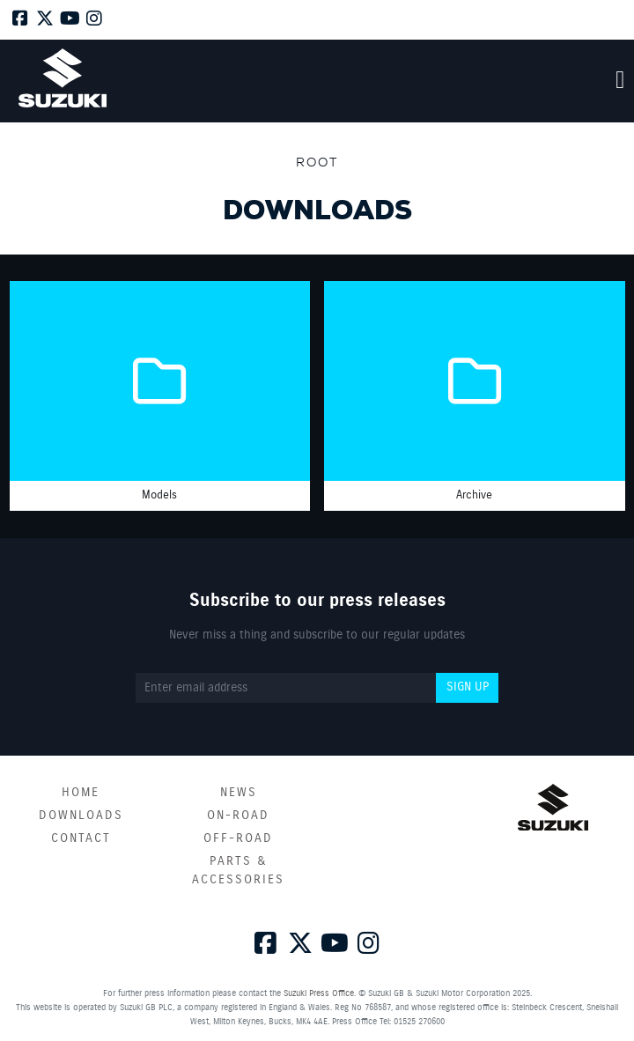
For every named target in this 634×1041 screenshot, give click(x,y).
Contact (81, 838)
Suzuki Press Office (319, 993)
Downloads (81, 815)
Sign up (467, 687)
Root (317, 162)
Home (81, 793)
